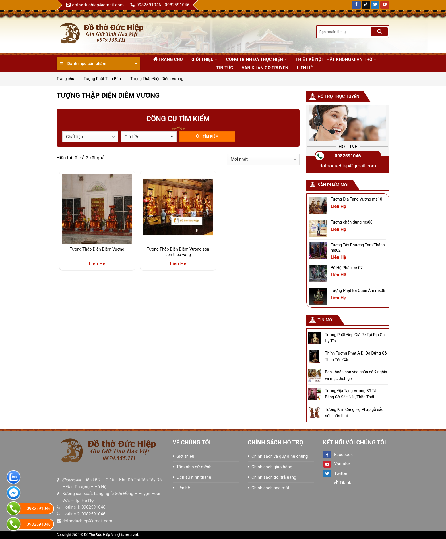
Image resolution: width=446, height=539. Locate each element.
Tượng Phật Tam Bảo (102, 78)
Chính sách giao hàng (271, 466)
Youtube (336, 464)
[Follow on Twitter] (375, 5)
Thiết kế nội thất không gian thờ (336, 59)
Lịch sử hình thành (193, 477)
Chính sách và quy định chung (279, 456)
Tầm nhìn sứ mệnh (194, 466)
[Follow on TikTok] (366, 5)
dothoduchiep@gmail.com (347, 165)
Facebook (338, 454)
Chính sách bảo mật (270, 487)
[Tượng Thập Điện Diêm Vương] (97, 209)
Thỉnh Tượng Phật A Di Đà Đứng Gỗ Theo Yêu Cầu (356, 356)
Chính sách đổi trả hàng (273, 477)
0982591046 (348, 156)
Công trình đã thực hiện (256, 59)
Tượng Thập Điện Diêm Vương (97, 249)
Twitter (335, 473)
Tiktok (342, 482)
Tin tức (224, 67)
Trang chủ (168, 59)
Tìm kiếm (211, 136)
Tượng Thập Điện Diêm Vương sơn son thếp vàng (178, 252)
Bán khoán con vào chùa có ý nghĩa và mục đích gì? (356, 375)
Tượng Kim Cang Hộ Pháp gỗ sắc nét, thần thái (354, 412)
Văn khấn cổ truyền (265, 67)
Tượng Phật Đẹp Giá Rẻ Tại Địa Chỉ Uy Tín (355, 337)
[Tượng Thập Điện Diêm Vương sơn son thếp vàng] (178, 209)
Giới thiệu (204, 59)
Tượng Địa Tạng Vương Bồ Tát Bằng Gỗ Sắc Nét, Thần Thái (351, 393)
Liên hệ (305, 67)
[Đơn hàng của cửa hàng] (263, 159)
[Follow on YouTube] (384, 5)
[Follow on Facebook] (356, 5)
